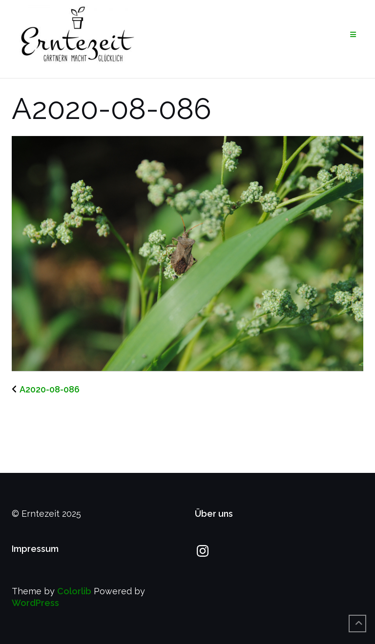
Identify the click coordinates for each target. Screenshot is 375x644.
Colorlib (74, 591)
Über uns (214, 513)
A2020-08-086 (50, 389)
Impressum (35, 549)
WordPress (35, 603)
